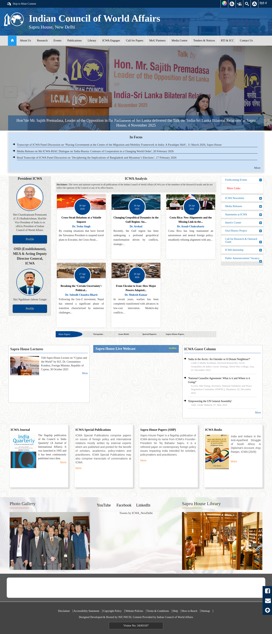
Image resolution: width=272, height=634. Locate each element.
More (257, 167)
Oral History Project (243, 230)
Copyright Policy (112, 611)
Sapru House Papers (175, 334)
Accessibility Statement (86, 611)
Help (175, 611)
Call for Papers (134, 40)
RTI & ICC (227, 40)
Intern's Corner (243, 222)
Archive (172, 348)
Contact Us (246, 40)
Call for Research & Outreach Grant (243, 241)
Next (261, 92)
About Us (25, 40)
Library (92, 40)
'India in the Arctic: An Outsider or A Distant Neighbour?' (219, 359)
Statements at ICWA (243, 214)
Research (42, 40)
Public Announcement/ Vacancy (243, 259)
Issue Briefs (123, 334)
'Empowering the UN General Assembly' (210, 401)
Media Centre (179, 40)
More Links (233, 188)
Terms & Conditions (158, 611)
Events (57, 40)
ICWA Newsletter (243, 198)
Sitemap (205, 611)
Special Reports (149, 334)
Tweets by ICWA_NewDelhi (136, 513)
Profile (30, 239)
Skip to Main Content (21, 4)
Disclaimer (64, 611)
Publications (74, 40)
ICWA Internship (243, 250)
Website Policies (134, 611)
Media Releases (243, 206)
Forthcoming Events (243, 179)
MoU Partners (157, 40)
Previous (10, 92)
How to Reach (189, 611)
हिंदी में (263, 3)
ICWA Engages (111, 40)
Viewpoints (98, 334)
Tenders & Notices (204, 40)
